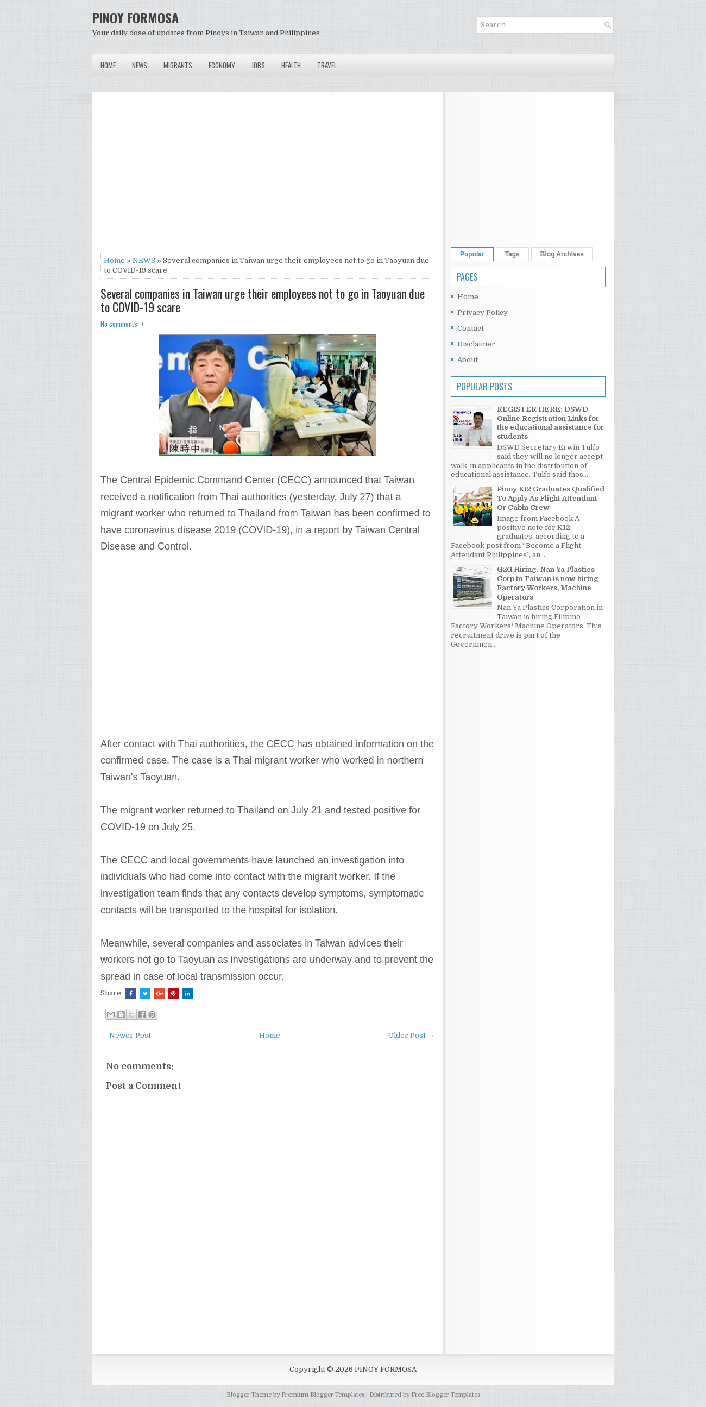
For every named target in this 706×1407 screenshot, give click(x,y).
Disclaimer (476, 344)
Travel (327, 65)
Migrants (177, 65)
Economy (222, 65)
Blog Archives (562, 254)
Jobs (258, 65)
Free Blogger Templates (445, 1394)
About (467, 360)
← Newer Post (125, 1035)
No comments (118, 323)
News (139, 65)
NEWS (144, 260)
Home (108, 65)
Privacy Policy (482, 312)
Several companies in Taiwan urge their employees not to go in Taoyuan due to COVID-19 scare (262, 300)
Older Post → (411, 1035)
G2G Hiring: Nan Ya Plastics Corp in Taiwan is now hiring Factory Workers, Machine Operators (547, 583)
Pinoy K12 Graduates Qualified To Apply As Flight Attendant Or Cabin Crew (550, 498)
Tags (512, 254)
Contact (470, 328)
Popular (472, 254)
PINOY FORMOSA (135, 17)
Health (291, 65)
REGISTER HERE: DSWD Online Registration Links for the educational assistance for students (550, 423)
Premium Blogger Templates (322, 1394)
